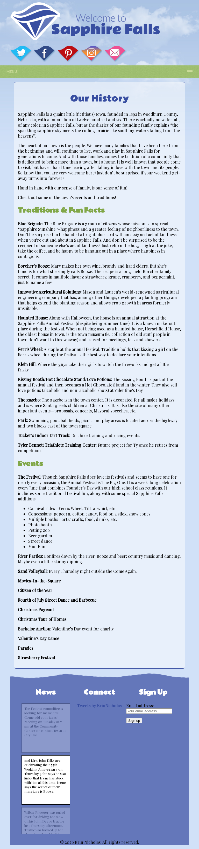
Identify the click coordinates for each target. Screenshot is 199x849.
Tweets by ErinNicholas (99, 705)
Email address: (140, 705)
